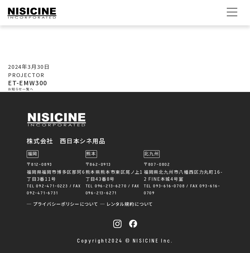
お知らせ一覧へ (21, 89)
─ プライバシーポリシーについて (63, 204)
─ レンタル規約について (127, 204)
